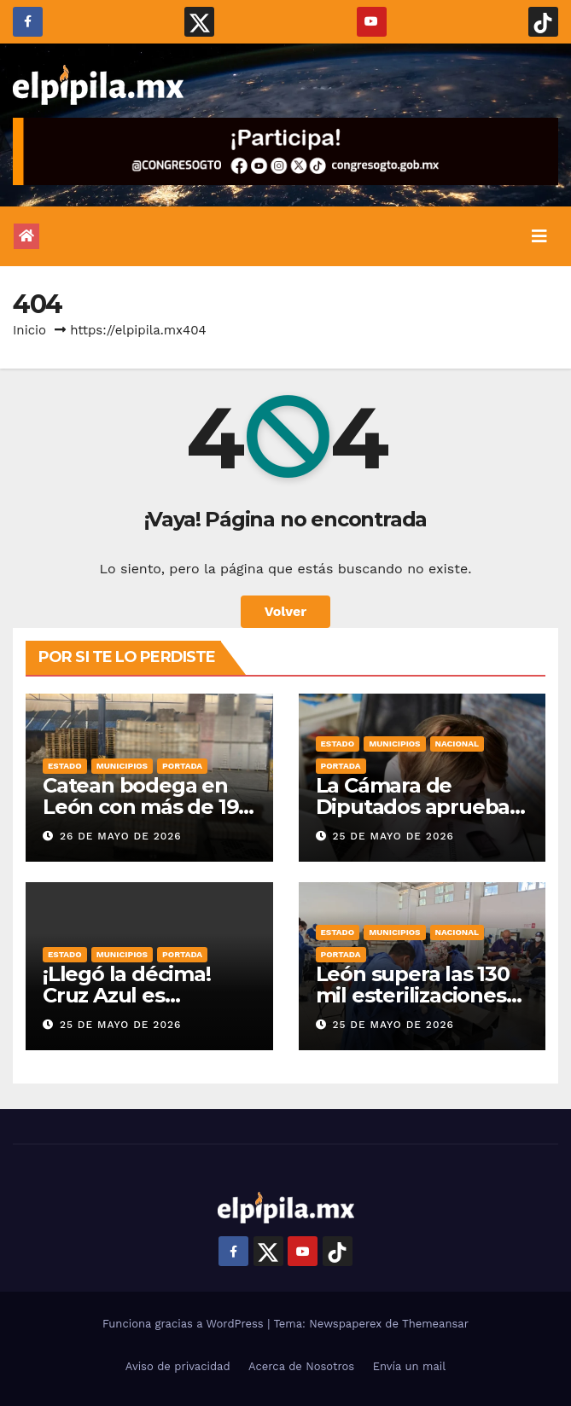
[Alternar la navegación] (539, 236)
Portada (182, 765)
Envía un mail (409, 1366)
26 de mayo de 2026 (121, 836)
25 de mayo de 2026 (392, 836)
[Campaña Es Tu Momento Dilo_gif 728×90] (285, 151)
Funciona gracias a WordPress (184, 1323)
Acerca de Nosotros (301, 1366)
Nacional (457, 743)
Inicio (29, 330)
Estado (65, 765)
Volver (286, 611)
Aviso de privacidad (177, 1366)
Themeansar (435, 1323)
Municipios (122, 765)
